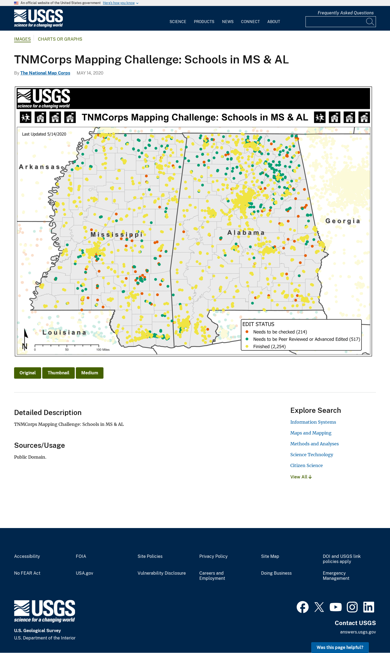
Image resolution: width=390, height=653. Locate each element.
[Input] (341, 21)
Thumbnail (58, 372)
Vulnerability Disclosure (162, 573)
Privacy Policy (213, 556)
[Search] (370, 21)
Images (22, 39)
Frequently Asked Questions (346, 12)
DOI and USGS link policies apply (342, 559)
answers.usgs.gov (358, 632)
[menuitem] (178, 18)
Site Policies (150, 556)
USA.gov (84, 573)
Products (204, 22)
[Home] (38, 26)
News (227, 22)
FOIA (81, 556)
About (273, 22)
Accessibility (27, 556)
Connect (250, 22)
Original (28, 372)
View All (301, 477)
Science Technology (311, 454)
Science (178, 22)
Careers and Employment (212, 576)
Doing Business (276, 573)
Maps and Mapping (311, 433)
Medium (89, 372)
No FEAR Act (27, 573)
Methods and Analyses (314, 443)
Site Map (270, 556)
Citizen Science (306, 465)
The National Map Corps (45, 73)
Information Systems (313, 422)
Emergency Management (336, 576)
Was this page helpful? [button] (340, 647)
